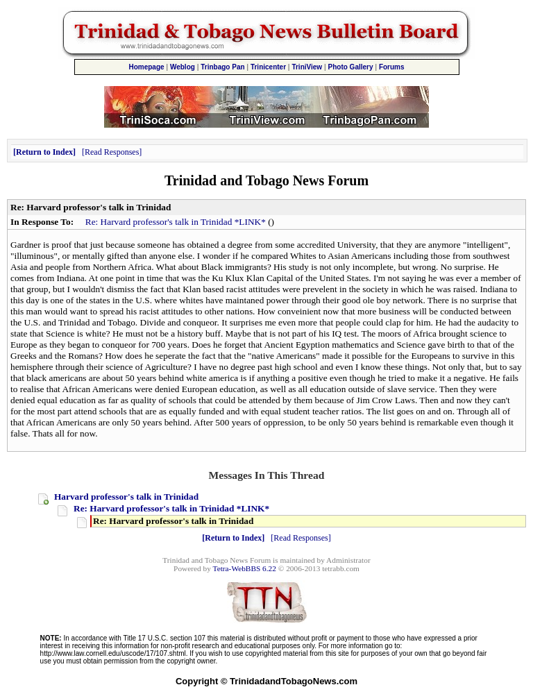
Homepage (146, 67)
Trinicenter (268, 67)
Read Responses (112, 152)
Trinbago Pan (222, 67)
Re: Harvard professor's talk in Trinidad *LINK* (175, 222)
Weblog (182, 67)
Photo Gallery (350, 67)
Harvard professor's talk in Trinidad (126, 496)
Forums (392, 67)
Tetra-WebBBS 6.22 (244, 568)
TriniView (306, 67)
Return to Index (44, 152)
